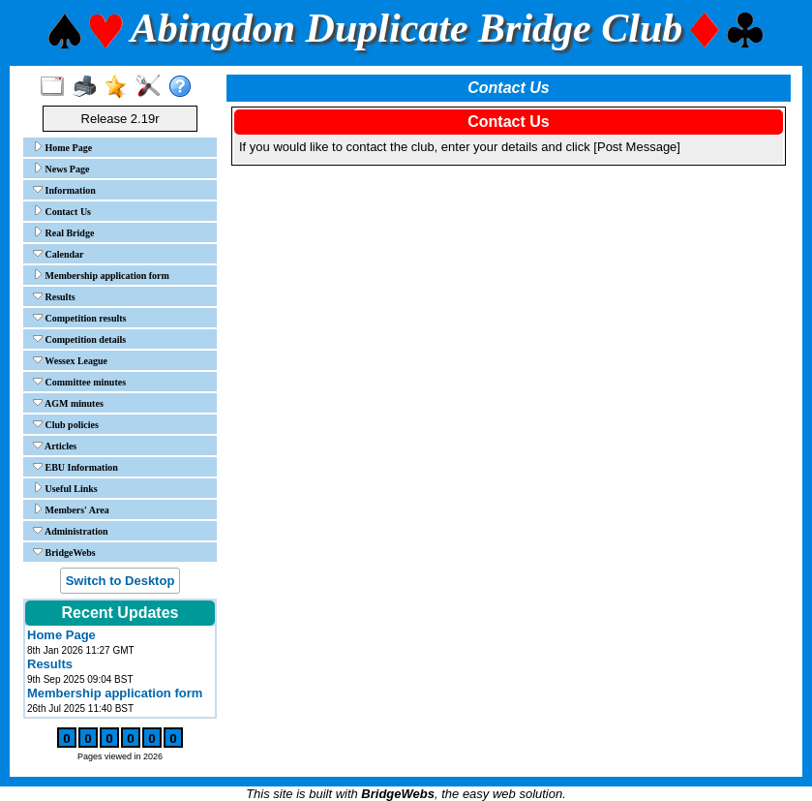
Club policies (66, 424)
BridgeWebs (64, 552)
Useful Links (65, 488)
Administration (70, 531)
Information (64, 190)
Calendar (58, 254)
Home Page (62, 147)
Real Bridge (63, 232)
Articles (54, 445)
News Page (61, 168)
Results (54, 296)
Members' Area (71, 509)
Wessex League (70, 360)
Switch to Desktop (120, 580)
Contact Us (62, 211)
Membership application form (101, 275)
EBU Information (75, 467)
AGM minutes (68, 403)
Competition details (79, 339)
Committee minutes (79, 381)
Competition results (79, 317)
